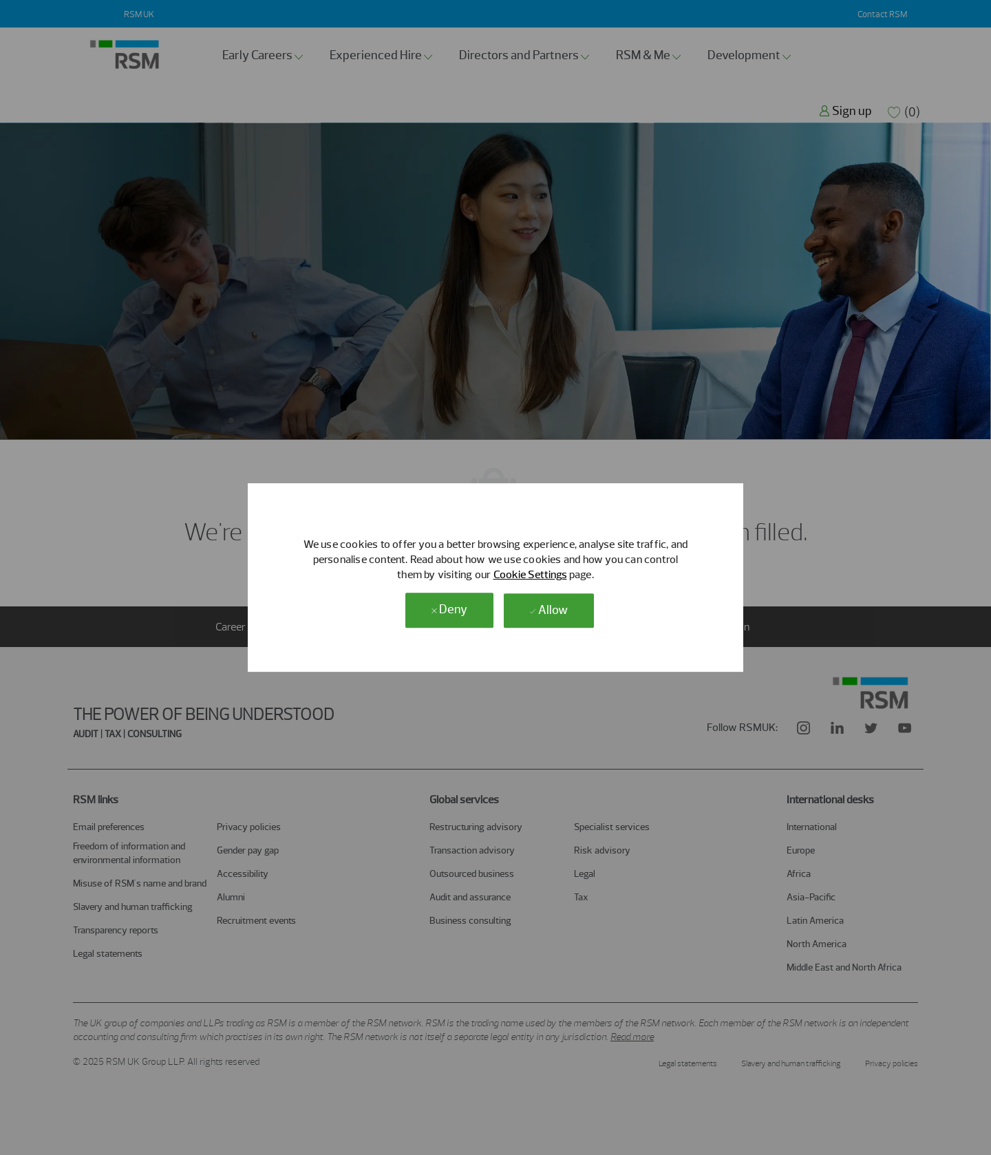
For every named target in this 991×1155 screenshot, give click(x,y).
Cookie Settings (530, 574)
